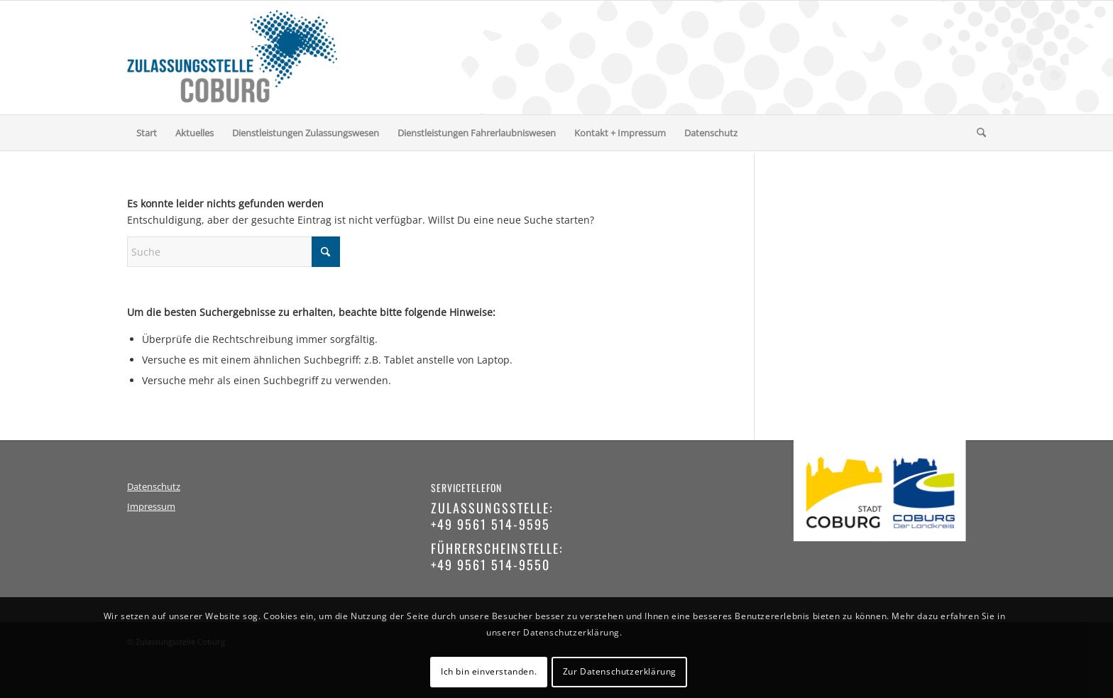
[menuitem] (146, 133)
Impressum (151, 507)
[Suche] (976, 133)
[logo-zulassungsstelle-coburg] (232, 57)
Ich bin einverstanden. (489, 671)
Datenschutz (153, 487)
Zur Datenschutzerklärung (619, 671)
